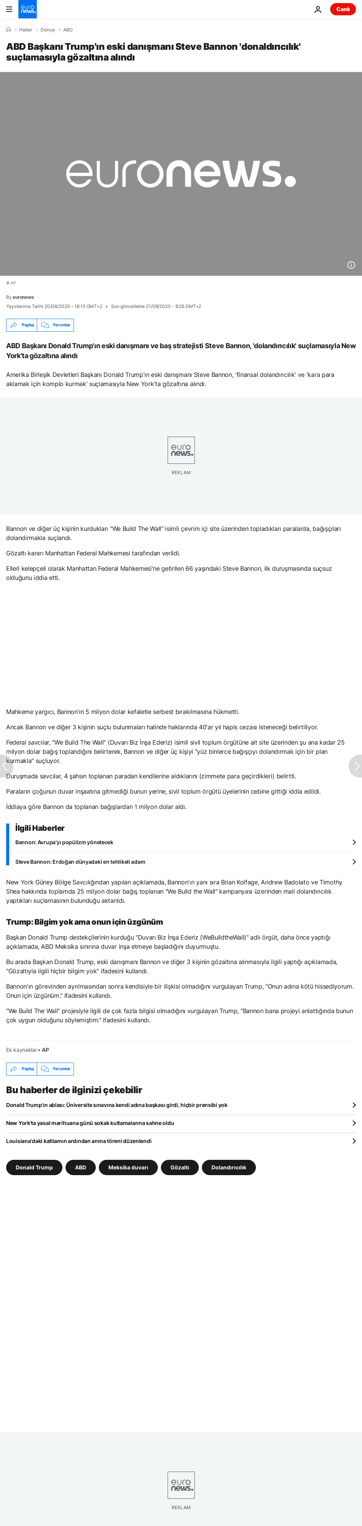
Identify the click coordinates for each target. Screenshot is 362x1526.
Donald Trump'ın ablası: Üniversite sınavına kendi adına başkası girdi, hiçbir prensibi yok (117, 1105)
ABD (68, 30)
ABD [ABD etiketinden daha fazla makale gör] (80, 1167)
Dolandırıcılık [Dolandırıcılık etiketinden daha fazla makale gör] (228, 1167)
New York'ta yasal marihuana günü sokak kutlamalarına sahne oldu (90, 1123)
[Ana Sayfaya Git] (27, 9)
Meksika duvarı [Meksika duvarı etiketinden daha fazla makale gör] (128, 1167)
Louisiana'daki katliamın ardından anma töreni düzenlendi (78, 1141)
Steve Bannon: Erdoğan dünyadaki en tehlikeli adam (80, 861)
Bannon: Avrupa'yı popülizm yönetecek (64, 842)
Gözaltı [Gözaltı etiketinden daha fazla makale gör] (179, 1167)
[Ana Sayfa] (8, 29)
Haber (25, 30)
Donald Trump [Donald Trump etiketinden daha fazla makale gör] (34, 1167)
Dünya (48, 30)
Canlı (343, 9)
